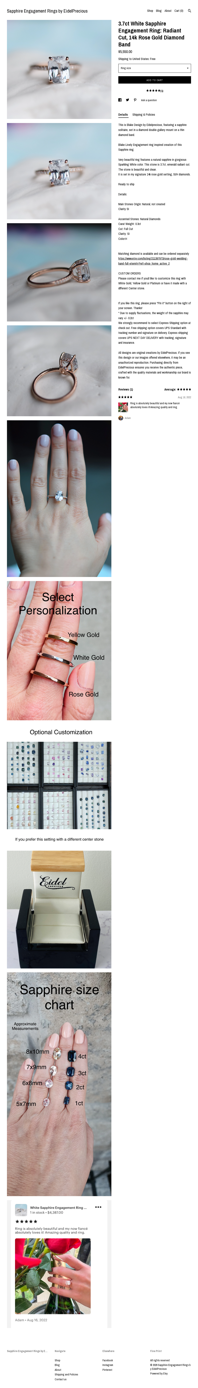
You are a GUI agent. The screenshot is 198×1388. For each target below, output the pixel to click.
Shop (150, 11)
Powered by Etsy (159, 1373)
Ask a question (149, 100)
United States (140, 59)
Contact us (61, 1379)
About (168, 11)
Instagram (107, 1365)
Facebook (107, 1360)
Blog (159, 11)
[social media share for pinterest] (135, 100)
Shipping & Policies (143, 114)
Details (123, 114)
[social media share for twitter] (128, 100)
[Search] (189, 11)
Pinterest (107, 1370)
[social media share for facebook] (120, 100)
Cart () (178, 11)
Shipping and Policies (66, 1374)
